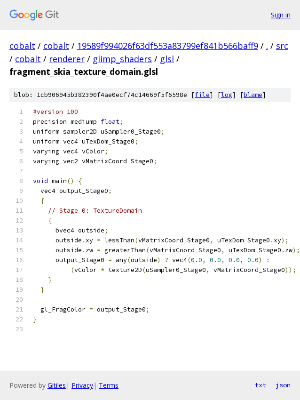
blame (253, 95)
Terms (108, 385)
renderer (67, 58)
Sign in (281, 14)
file (202, 95)
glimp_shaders (122, 58)
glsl (167, 58)
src (282, 45)
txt (260, 385)
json (283, 385)
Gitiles (56, 385)
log (226, 95)
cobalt (22, 45)
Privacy (82, 385)
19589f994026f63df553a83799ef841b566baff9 (167, 45)
